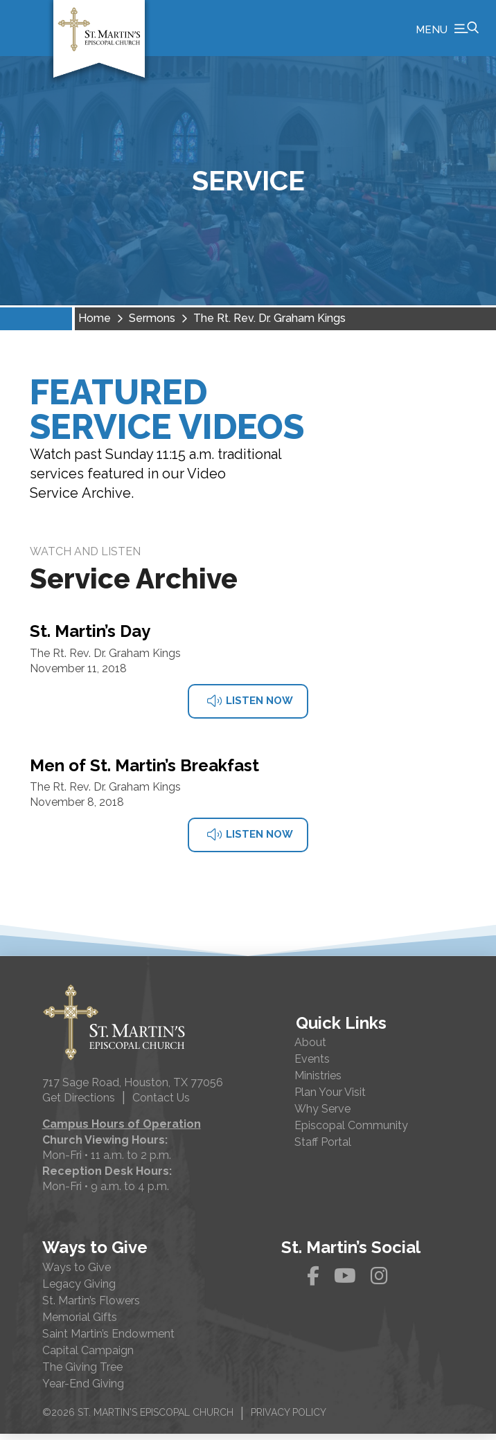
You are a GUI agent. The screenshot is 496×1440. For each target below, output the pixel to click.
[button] (447, 31)
